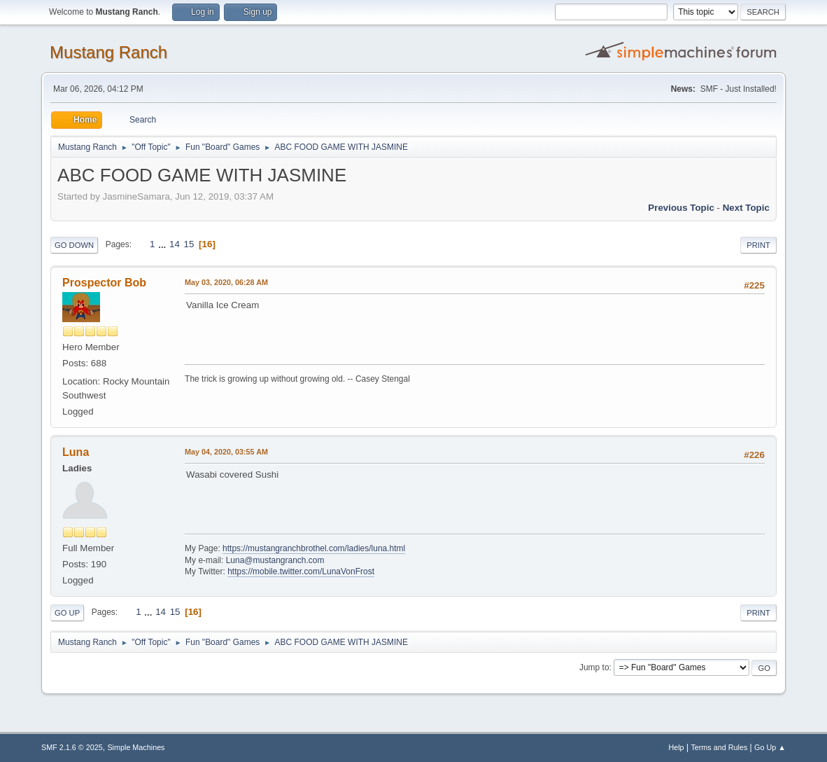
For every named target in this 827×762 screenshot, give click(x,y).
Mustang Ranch (108, 52)
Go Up (67, 613)
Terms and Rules (719, 747)
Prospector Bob (104, 283)
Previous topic (681, 207)
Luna (75, 452)
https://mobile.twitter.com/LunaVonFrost (300, 571)
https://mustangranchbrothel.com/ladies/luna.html (313, 548)
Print (758, 245)
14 (174, 244)
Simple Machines (135, 747)
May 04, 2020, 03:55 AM (226, 452)
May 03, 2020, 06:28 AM (226, 282)
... (163, 244)
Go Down (74, 245)
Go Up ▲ (770, 747)
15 (189, 244)
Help (676, 747)
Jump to (594, 667)
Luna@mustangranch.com (275, 560)
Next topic (746, 207)
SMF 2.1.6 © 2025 (72, 747)
